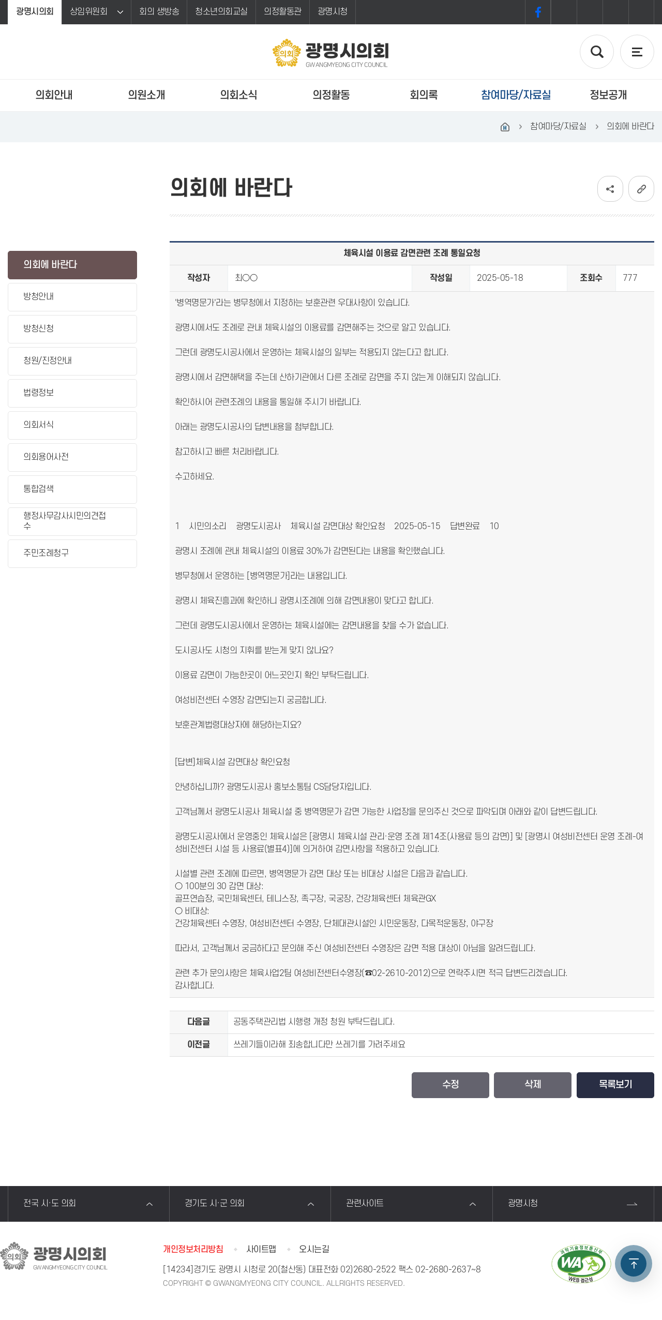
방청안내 (38, 297)
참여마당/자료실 (516, 95)
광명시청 (333, 12)
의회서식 (38, 425)
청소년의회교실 (221, 12)
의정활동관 (283, 12)
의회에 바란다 (50, 265)
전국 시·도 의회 (49, 1203)
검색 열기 (597, 52)
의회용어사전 (45, 457)
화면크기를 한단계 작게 (615, 12)
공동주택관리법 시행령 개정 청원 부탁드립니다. (314, 1022)
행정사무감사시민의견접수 (64, 521)
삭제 (532, 1084)
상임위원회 (89, 12)
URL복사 (641, 189)
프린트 (641, 12)
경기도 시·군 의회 (215, 1203)
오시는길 (314, 1249)
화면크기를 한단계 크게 (564, 12)
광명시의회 (35, 12)
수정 (450, 1084)
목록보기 (615, 1084)
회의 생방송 (159, 12)
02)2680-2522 (368, 1269)
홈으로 (504, 126)
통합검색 (38, 489)
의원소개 (146, 95)
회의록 (424, 95)
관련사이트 (365, 1203)
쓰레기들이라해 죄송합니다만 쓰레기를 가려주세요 (319, 1044)
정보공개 (608, 95)
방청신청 (38, 329)
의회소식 (238, 95)
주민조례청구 (45, 553)
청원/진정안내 (47, 361)
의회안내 (53, 95)
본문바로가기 (0, 0)
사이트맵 (261, 1249)
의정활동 (331, 95)
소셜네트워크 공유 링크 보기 (610, 189)
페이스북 (538, 12)
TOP (633, 1264)
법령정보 (38, 393)
